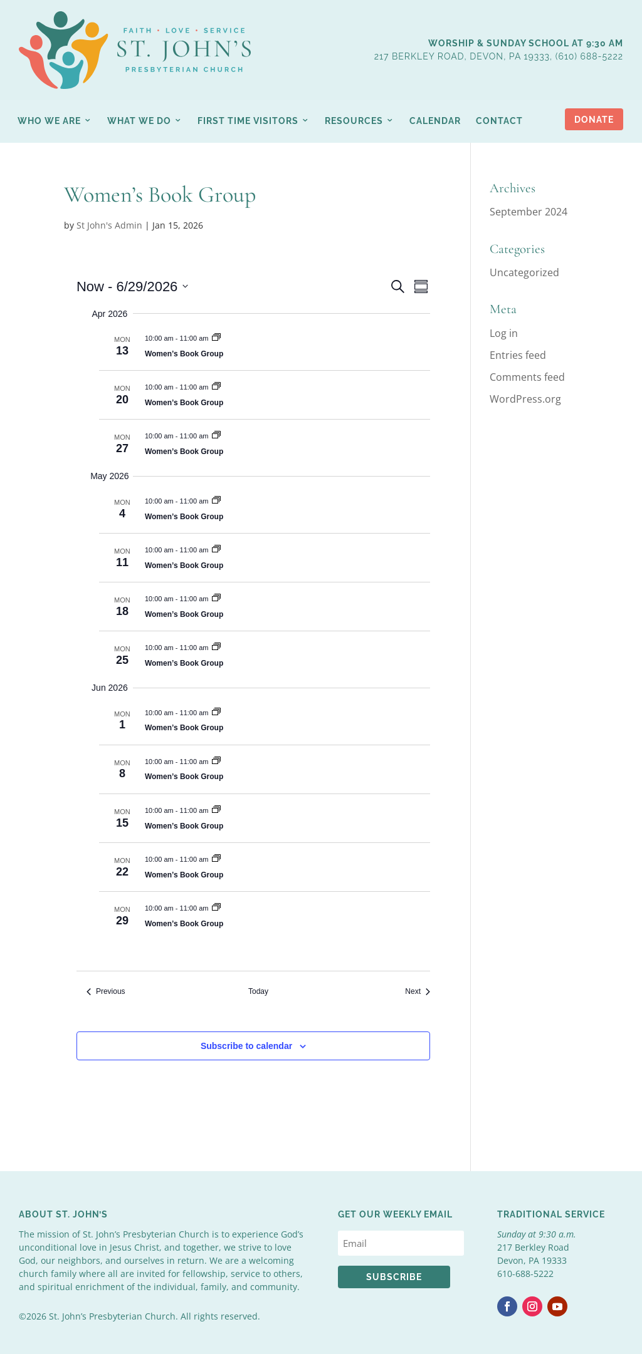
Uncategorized (524, 272)
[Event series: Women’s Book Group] (216, 338)
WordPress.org (525, 399)
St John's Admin (109, 225)
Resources (354, 121)
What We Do (139, 121)
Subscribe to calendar (246, 1046)
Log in (504, 333)
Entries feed (518, 355)
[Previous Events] (106, 991)
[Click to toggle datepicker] (132, 286)
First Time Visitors (247, 121)
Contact (499, 121)
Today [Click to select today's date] (258, 991)
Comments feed (527, 377)
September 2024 (528, 212)
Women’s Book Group (184, 353)
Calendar (435, 121)
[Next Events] (417, 991)
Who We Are (49, 121)
